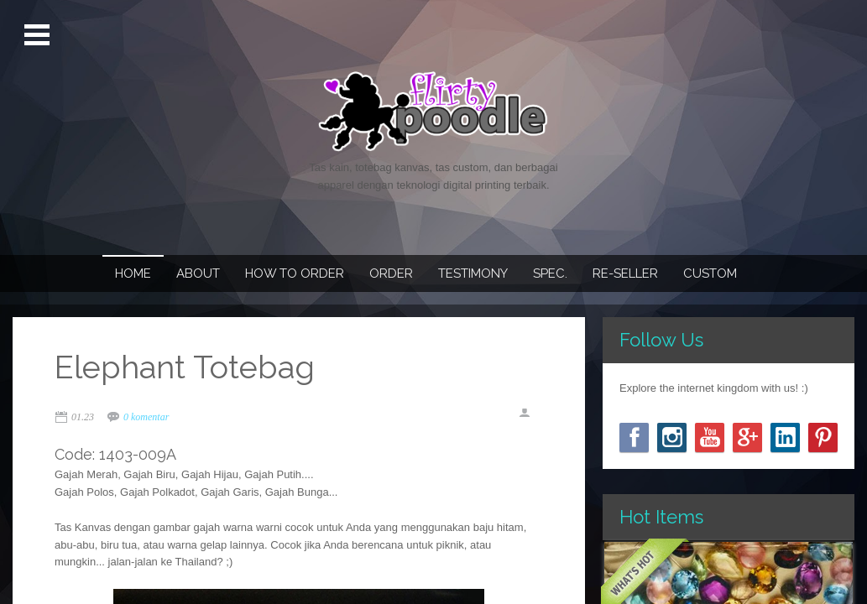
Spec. (550, 273)
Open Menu (39, 35)
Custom (710, 273)
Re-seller (625, 273)
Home (133, 273)
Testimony (473, 273)
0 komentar (146, 417)
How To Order (294, 273)
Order (391, 273)
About (198, 273)
